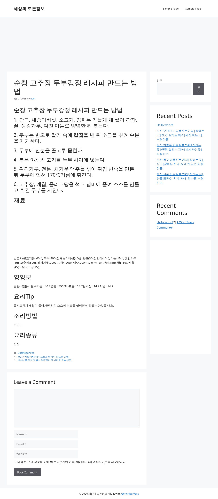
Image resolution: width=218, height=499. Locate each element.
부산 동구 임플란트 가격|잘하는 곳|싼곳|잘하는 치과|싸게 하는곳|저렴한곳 (180, 164)
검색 (159, 80)
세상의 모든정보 (29, 8)
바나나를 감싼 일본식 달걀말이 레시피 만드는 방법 (45, 360)
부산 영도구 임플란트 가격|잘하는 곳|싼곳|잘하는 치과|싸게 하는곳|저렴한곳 (179, 149)
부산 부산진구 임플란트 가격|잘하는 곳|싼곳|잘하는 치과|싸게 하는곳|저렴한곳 (180, 135)
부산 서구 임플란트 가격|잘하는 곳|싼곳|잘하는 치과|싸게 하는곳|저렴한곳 (180, 178)
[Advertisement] (109, 42)
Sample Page (170, 8)
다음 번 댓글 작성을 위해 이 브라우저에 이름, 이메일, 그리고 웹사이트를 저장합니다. (71, 462)
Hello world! (165, 125)
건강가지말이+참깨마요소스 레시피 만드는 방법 (43, 356)
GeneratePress (130, 493)
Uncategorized (26, 352)
